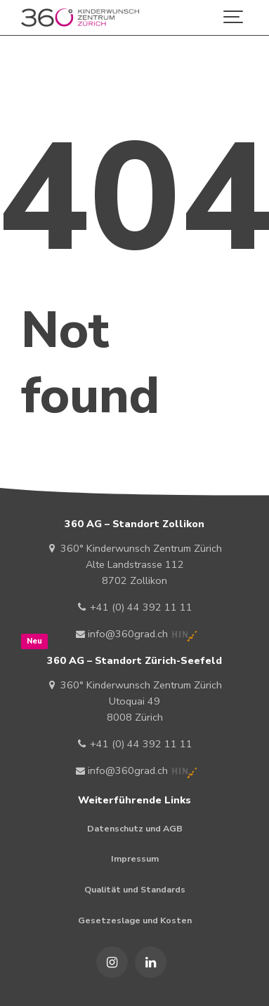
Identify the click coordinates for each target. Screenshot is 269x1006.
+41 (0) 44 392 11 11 (134, 607)
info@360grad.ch (122, 634)
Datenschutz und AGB (135, 828)
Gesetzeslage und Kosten (135, 920)
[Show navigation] (234, 17)
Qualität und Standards (134, 889)
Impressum (135, 858)
